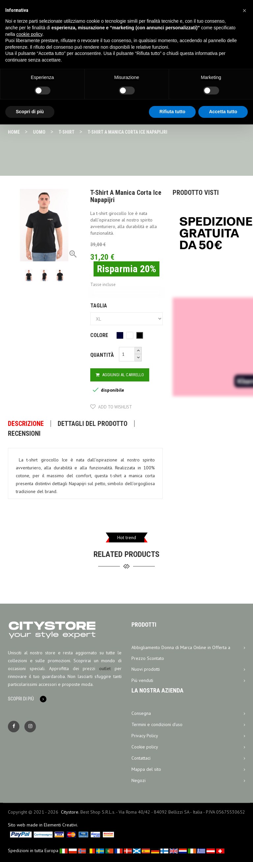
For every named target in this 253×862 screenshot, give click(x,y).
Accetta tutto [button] (223, 111)
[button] (244, 10)
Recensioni (24, 433)
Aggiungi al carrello (120, 374)
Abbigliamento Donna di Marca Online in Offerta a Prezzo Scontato (188, 651)
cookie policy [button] (29, 34)
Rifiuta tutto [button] (172, 111)
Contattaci (188, 758)
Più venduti (188, 680)
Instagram (30, 726)
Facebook (13, 726)
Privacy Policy (188, 736)
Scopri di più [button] (30, 111)
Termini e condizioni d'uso (188, 724)
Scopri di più (21, 698)
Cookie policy (188, 747)
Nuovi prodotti (188, 669)
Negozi (188, 780)
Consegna (188, 713)
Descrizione (26, 423)
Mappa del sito (188, 769)
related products (126, 554)
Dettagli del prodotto (92, 423)
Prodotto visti (196, 192)
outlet (105, 668)
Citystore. (70, 812)
